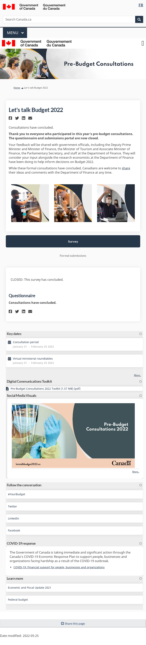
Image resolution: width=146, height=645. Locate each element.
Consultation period (26, 342)
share (126, 168)
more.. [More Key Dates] (137, 375)
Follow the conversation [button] (74, 485)
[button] (11, 118)
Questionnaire (22, 295)
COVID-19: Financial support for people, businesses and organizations (59, 567)
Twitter (12, 506)
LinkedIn (13, 518)
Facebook (14, 530)
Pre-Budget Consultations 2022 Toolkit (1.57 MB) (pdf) (45, 388)
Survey (73, 241)
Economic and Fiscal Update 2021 (29, 587)
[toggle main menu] (143, 43)
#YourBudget (16, 494)
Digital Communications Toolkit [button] (74, 381)
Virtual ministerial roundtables (33, 358)
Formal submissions (73, 255)
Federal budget (18, 599)
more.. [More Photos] (135, 471)
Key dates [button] (74, 334)
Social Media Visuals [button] (74, 395)
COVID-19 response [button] (74, 543)
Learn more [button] (74, 578)
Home (17, 87)
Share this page (73, 623)
